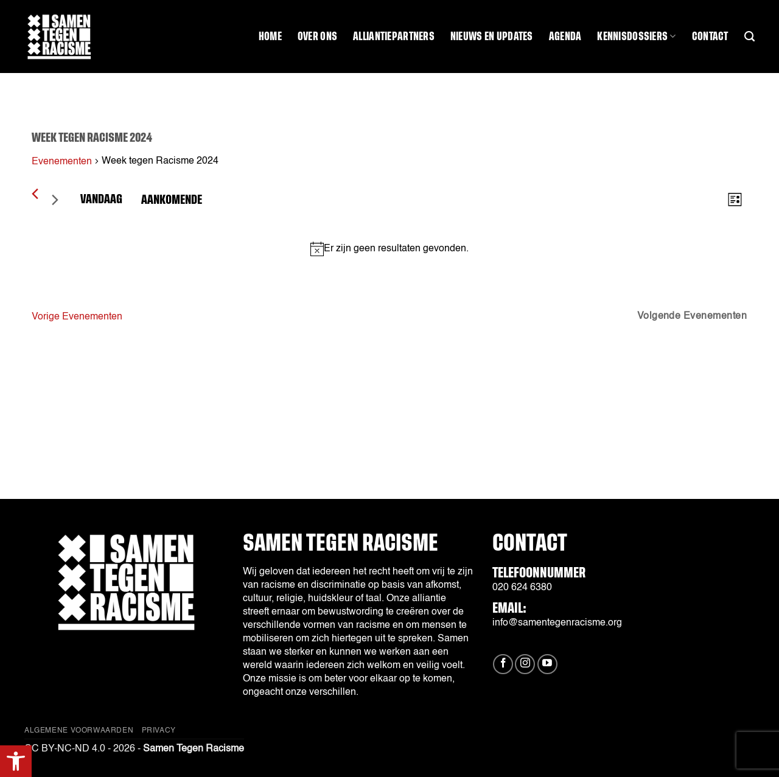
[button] (16, 761)
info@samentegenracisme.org (557, 623)
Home (270, 36)
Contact (710, 36)
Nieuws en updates (491, 36)
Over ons (317, 36)
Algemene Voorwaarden (78, 730)
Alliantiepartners (394, 36)
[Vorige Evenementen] (35, 194)
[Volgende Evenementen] (54, 200)
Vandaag (101, 199)
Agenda (565, 36)
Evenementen (62, 162)
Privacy (159, 730)
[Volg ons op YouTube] (547, 664)
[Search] (749, 36)
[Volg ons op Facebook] (503, 664)
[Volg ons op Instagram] (525, 664)
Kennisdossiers (636, 36)
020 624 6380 (522, 588)
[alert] (389, 249)
